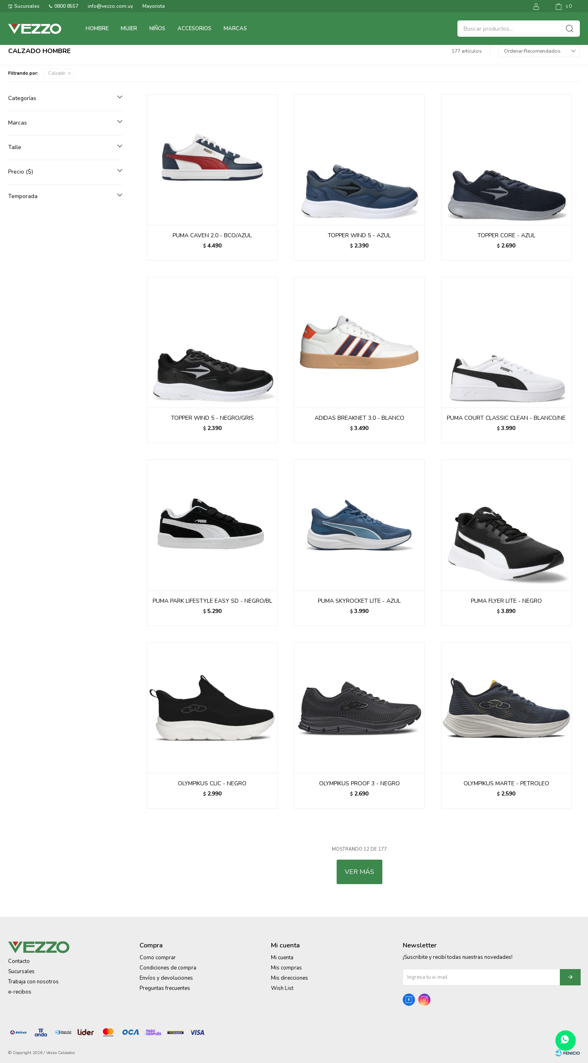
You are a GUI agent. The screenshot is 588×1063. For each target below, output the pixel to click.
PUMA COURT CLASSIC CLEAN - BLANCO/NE (506, 418)
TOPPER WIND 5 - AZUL (359, 235)
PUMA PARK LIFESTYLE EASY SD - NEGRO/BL (212, 601)
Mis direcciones (289, 978)
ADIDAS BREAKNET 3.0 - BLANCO (359, 418)
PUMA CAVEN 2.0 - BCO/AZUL (212, 235)
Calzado (56, 73)
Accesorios (194, 28)
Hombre (97, 28)
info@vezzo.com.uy (110, 6)
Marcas (235, 28)
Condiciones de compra (168, 968)
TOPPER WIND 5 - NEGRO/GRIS (212, 418)
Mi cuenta (282, 957)
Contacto (19, 961)
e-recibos (19, 992)
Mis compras (286, 968)
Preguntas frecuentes (165, 988)
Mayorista (153, 6)
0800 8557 (66, 6)
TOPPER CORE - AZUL (506, 235)
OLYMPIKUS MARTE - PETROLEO (506, 783)
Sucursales (27, 6)
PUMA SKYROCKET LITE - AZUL (359, 601)
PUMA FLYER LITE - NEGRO (506, 601)
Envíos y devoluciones (166, 978)
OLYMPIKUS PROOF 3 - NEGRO (359, 783)
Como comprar (158, 957)
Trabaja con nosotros (33, 981)
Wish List (282, 988)
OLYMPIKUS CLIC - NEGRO (212, 783)
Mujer (129, 28)
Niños (157, 28)
